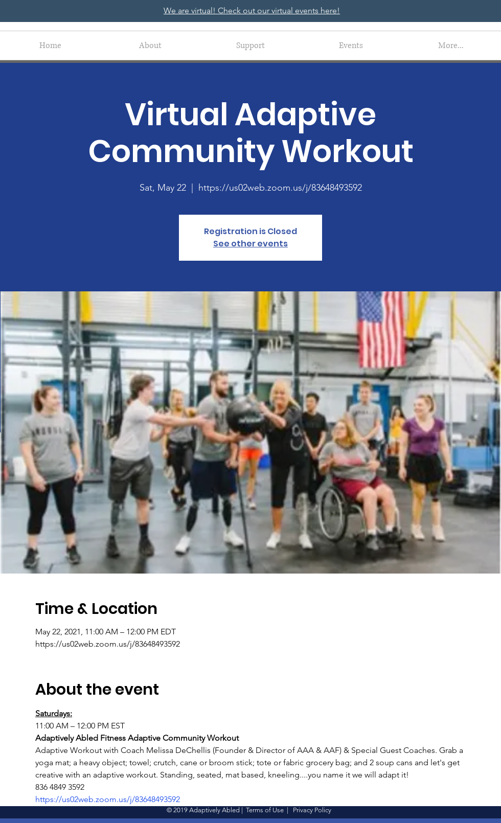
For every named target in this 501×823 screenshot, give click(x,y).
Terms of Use (265, 810)
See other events (250, 243)
